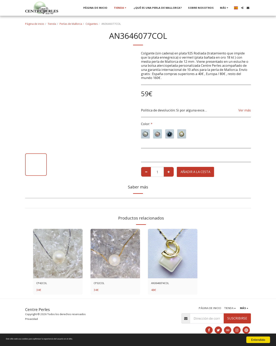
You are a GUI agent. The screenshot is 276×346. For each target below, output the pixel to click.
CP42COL (43, 283)
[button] (242, 8)
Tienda (52, 24)
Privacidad (31, 320)
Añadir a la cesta (195, 171)
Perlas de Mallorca (71, 24)
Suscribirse (237, 319)
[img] (58, 253)
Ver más (244, 110)
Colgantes (92, 24)
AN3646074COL (162, 283)
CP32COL (100, 283)
